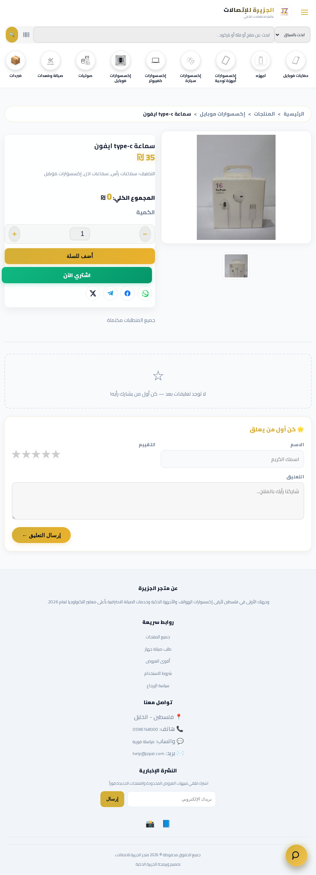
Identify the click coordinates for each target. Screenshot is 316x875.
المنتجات (264, 114)
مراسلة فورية (144, 741)
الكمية (145, 212)
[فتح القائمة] (304, 12)
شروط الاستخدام (158, 673)
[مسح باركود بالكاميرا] (26, 35)
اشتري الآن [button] (76, 275)
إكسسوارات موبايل (222, 114)
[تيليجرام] (110, 293)
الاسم (297, 444)
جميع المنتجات (158, 637)
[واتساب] (145, 293)
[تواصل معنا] (296, 855)
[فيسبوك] (127, 293)
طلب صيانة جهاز (158, 649)
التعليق (295, 476)
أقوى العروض (158, 661)
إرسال (112, 799)
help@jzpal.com (148, 754)
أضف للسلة (79, 256)
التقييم (147, 444)
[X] (93, 293)
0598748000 (145, 729)
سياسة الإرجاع (158, 685)
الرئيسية (293, 114)
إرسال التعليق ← (41, 535)
